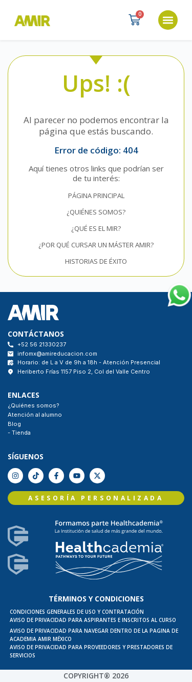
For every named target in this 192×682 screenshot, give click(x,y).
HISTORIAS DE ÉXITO (96, 261)
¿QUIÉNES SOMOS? (96, 212)
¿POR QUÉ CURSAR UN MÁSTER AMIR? (96, 244)
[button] (168, 20)
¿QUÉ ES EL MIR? (96, 228)
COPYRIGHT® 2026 (96, 675)
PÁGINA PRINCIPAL (96, 195)
